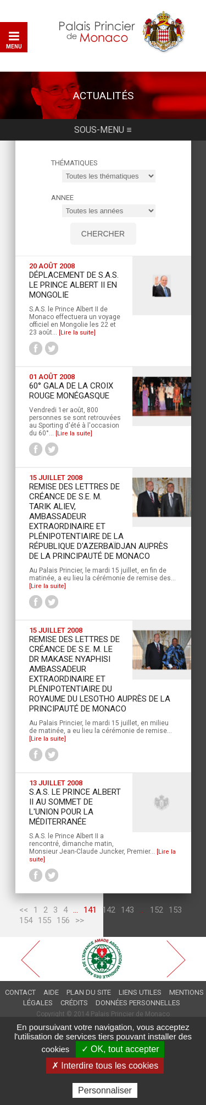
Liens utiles (140, 992)
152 (156, 910)
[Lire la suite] (77, 332)
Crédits (74, 1003)
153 (175, 910)
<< (23, 910)
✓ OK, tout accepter (120, 1049)
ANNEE (62, 197)
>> (79, 920)
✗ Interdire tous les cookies (105, 1065)
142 (108, 910)
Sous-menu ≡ (102, 130)
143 (127, 910)
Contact (20, 992)
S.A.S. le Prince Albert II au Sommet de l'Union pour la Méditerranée (75, 807)
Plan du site (88, 992)
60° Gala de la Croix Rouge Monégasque (71, 391)
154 (25, 920)
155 (44, 920)
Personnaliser (105, 1090)
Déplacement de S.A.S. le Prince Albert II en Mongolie (74, 285)
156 (63, 920)
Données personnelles (138, 1003)
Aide (51, 992)
